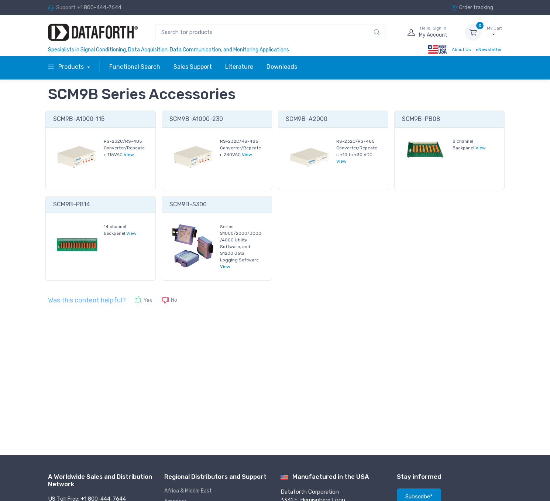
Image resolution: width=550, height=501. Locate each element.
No (174, 300)
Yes (148, 300)
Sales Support (192, 66)
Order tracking (472, 7)
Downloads (282, 66)
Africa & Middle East (188, 491)
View (129, 154)
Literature (239, 66)
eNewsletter (489, 49)
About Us (461, 49)
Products (66, 66)
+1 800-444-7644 (99, 7)
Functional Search (134, 66)
